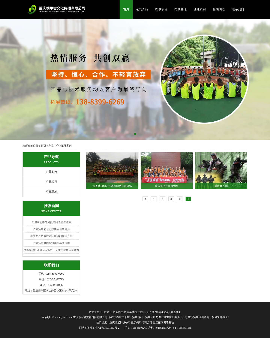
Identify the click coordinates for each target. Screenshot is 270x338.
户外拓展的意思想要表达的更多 (51, 229)
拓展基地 (181, 9)
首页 (126, 9)
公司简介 (106, 312)
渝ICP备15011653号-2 (107, 327)
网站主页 (94, 312)
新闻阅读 (219, 9)
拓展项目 (161, 9)
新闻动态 (163, 312)
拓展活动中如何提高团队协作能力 (51, 222)
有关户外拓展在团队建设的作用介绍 (51, 236)
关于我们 (140, 312)
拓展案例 (51, 171)
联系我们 (238, 9)
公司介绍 (142, 9)
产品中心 (53, 145)
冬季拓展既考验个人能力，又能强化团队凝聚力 (51, 249)
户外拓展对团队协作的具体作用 (51, 243)
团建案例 (200, 9)
